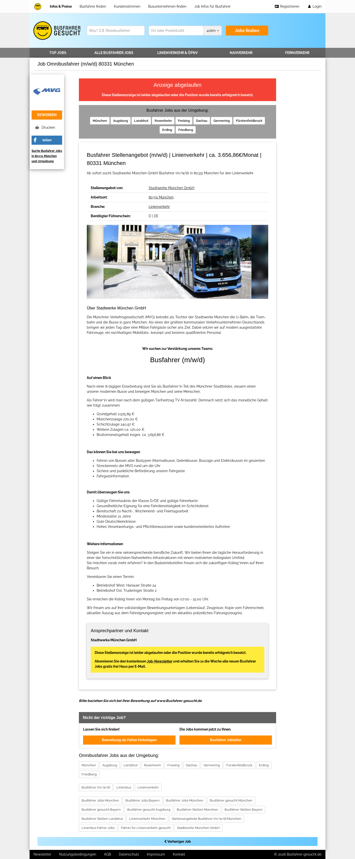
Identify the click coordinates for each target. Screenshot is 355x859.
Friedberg (185, 130)
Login (314, 6)
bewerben (47, 115)
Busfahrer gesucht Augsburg (148, 809)
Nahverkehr (241, 53)
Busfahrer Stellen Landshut (102, 819)
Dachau (201, 121)
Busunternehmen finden (167, 6)
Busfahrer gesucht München (231, 800)
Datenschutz (129, 854)
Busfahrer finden (93, 6)
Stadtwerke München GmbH (171, 188)
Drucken (45, 127)
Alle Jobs (113, 53)
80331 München (161, 197)
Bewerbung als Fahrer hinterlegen (129, 740)
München (100, 121)
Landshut (141, 121)
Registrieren (287, 6)
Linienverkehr (177, 53)
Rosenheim (163, 121)
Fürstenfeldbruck (249, 121)
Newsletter (42, 854)
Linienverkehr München (147, 819)
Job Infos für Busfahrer (212, 6)
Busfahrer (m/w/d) (96, 787)
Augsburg (120, 121)
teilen (47, 140)
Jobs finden (247, 30)
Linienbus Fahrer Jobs (98, 828)
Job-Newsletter (159, 661)
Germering (221, 121)
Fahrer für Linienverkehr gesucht (146, 828)
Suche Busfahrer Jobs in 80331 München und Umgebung (47, 156)
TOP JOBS (57, 53)
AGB (107, 854)
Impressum (156, 854)
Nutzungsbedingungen (77, 854)
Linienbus (123, 787)
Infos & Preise (61, 6)
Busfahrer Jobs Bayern (142, 800)
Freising (184, 121)
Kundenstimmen (127, 6)
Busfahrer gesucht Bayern (101, 809)
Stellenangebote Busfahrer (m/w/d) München (206, 819)
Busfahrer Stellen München (197, 809)
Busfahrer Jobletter (225, 740)
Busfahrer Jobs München (100, 800)
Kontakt (179, 854)
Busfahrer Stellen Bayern (244, 809)
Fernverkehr (297, 53)
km (213, 31)
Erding (167, 130)
